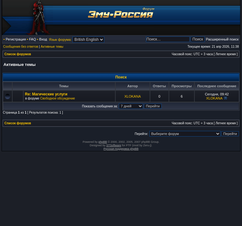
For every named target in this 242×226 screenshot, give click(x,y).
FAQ (32, 39)
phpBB (102, 141)
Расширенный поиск (222, 39)
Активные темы (52, 46)
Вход (43, 39)
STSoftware (113, 145)
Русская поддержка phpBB (121, 148)
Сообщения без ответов (20, 46)
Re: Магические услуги (46, 94)
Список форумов (17, 54)
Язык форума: (60, 39)
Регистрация (16, 39)
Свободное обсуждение (57, 98)
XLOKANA (132, 96)
